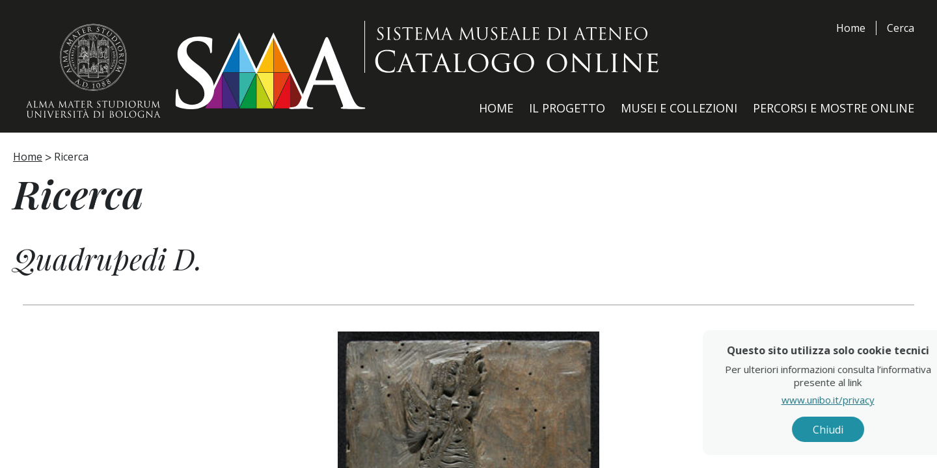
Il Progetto (567, 108)
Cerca (900, 28)
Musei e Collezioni (679, 108)
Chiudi (857, 429)
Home (850, 28)
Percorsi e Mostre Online (833, 108)
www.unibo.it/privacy (857, 399)
